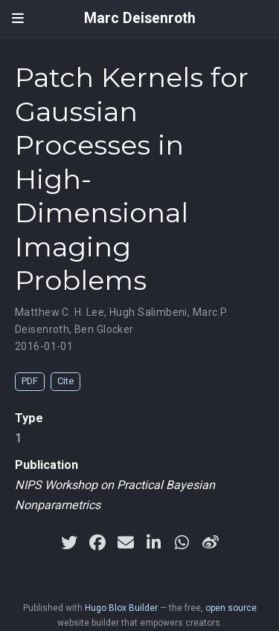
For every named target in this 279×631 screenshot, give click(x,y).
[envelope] (126, 542)
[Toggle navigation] (18, 18)
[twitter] (69, 542)
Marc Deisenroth (140, 18)
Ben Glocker (104, 329)
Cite (65, 380)
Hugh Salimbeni (148, 312)
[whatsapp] (182, 542)
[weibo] (210, 542)
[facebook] (97, 542)
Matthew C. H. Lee (59, 312)
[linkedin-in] (154, 542)
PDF (30, 380)
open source (231, 608)
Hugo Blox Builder (121, 608)
